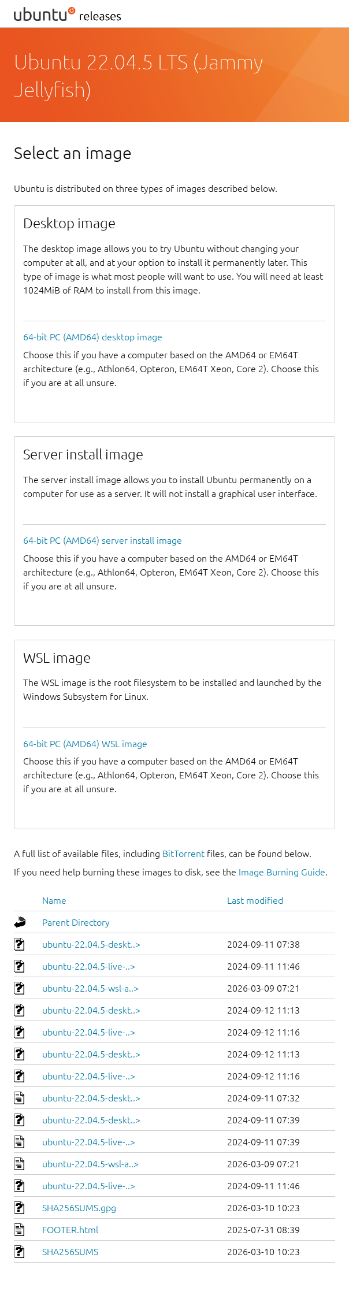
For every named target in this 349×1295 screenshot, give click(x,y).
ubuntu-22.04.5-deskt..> (91, 944)
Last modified (255, 900)
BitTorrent (183, 853)
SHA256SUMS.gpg (79, 1208)
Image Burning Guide (282, 872)
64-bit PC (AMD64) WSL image (85, 744)
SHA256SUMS (70, 1251)
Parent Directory (76, 922)
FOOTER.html (70, 1230)
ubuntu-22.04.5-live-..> (88, 966)
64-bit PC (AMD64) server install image (102, 540)
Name (54, 900)
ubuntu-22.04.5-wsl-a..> (90, 988)
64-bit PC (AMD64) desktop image (92, 337)
